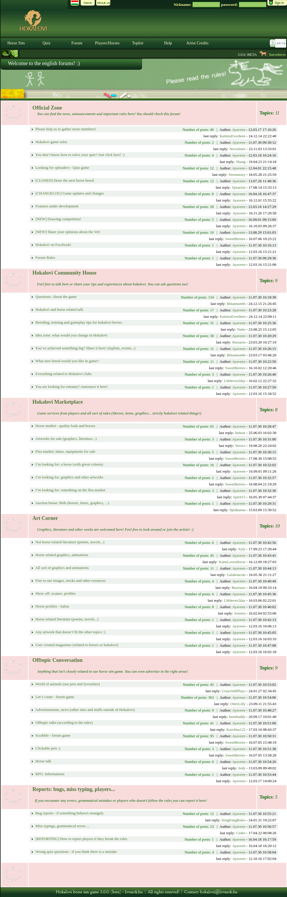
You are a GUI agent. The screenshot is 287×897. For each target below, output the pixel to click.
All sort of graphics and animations (61, 567)
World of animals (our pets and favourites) (67, 684)
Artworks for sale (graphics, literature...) (65, 438)
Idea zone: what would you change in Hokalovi (70, 335)
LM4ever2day (234, 381)
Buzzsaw (238, 587)
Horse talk (42, 761)
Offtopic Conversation (57, 660)
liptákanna (237, 510)
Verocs (240, 445)
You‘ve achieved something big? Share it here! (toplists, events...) (84, 348)
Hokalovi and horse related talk (58, 309)
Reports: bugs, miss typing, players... (73, 789)
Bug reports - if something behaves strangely (68, 813)
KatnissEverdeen (232, 136)
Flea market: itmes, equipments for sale (64, 451)
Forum (76, 43)
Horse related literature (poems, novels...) (66, 619)
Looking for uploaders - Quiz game (61, 167)
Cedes (240, 833)
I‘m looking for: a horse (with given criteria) (68, 464)
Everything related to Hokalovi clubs (62, 374)
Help (168, 43)
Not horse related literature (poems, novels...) (69, 542)
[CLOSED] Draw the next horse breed (64, 180)
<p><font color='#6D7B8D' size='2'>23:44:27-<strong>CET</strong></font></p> (278, 43)
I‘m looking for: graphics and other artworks (68, 477)
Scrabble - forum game (52, 735)
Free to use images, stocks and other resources (70, 580)
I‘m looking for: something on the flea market (69, 490)
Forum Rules (44, 257)
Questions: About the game (55, 296)
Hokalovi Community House (64, 273)
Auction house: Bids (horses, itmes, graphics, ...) (71, 503)
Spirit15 (239, 497)
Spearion (238, 187)
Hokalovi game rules (50, 142)
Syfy (241, 549)
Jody (241, 768)
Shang (240, 161)
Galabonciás (236, 574)
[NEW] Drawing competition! (57, 219)
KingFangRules (233, 820)
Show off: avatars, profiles (55, 593)
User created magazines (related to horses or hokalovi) (76, 645)
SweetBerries (235, 239)
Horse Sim (16, 43)
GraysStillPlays (233, 691)
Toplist (138, 43)
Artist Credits (197, 43)
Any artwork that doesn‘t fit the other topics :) (69, 632)
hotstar (240, 433)
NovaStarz (237, 149)
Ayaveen (238, 129)
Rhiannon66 (236, 303)
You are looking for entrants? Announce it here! (71, 386)
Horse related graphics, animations (61, 555)
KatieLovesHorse (232, 562)
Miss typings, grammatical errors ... (61, 826)
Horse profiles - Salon (51, 606)
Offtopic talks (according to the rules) (63, 722)
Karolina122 (236, 729)
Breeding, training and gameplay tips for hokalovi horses (78, 322)
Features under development (56, 206)
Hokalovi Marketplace (57, 402)
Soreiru (239, 613)
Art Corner (45, 518)
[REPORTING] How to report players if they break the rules (80, 839)
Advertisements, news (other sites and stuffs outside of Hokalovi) (84, 709)
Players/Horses (107, 43)
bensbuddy (237, 716)
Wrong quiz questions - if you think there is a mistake (75, 851)
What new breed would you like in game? (66, 361)
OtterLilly (237, 704)
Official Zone (47, 108)
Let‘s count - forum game (54, 697)
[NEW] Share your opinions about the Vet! (67, 232)
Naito (241, 329)
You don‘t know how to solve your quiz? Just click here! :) (79, 154)
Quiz (46, 43)
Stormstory (237, 174)
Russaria (238, 342)
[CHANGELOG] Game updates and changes (69, 193)
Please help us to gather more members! (65, 129)
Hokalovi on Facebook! (52, 244)
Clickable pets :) (47, 748)
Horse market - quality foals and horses (64, 426)
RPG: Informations (49, 774)
